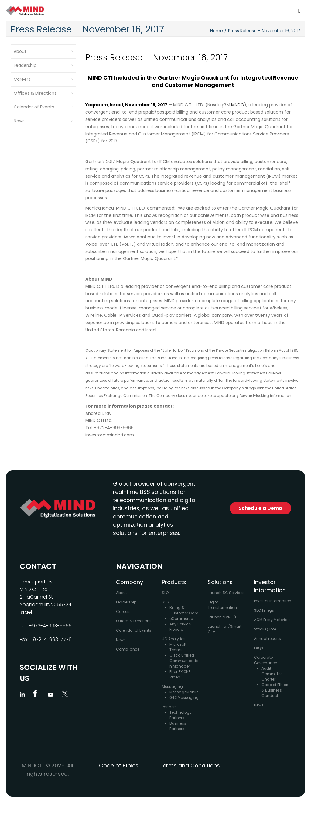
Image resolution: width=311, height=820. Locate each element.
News (19, 121)
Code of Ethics (118, 765)
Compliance (127, 649)
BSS (165, 602)
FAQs (258, 648)
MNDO (237, 105)
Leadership (25, 65)
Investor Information (272, 600)
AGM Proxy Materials (272, 619)
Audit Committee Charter (271, 674)
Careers (22, 79)
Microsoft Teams (177, 647)
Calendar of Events (34, 107)
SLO (165, 592)
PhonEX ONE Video (179, 674)
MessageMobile (183, 692)
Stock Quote (265, 629)
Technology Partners (180, 715)
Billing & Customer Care (183, 610)
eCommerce (181, 618)
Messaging (172, 686)
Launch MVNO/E (222, 617)
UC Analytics (174, 638)
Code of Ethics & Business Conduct (274, 690)
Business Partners (177, 726)
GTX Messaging (184, 697)
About (20, 51)
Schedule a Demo (260, 508)
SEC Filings (264, 610)
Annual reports (267, 638)
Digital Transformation (222, 605)
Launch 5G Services (226, 592)
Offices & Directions (35, 93)
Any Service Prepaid (180, 626)
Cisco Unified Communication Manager (183, 661)
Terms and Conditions (189, 765)
